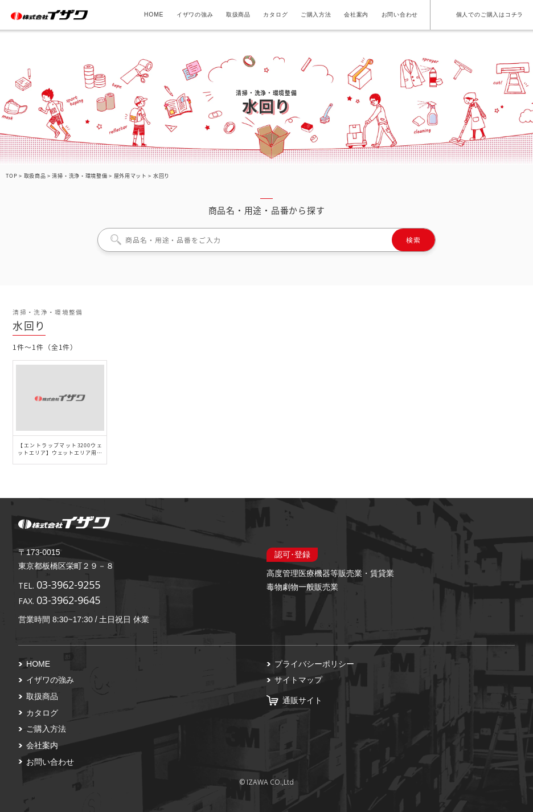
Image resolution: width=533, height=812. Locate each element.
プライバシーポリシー (314, 663)
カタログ (275, 14)
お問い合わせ (400, 14)
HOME (153, 14)
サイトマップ (298, 679)
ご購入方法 (316, 14)
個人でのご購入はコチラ (489, 14)
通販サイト (302, 700)
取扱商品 (238, 14)
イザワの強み (195, 14)
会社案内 (356, 14)
